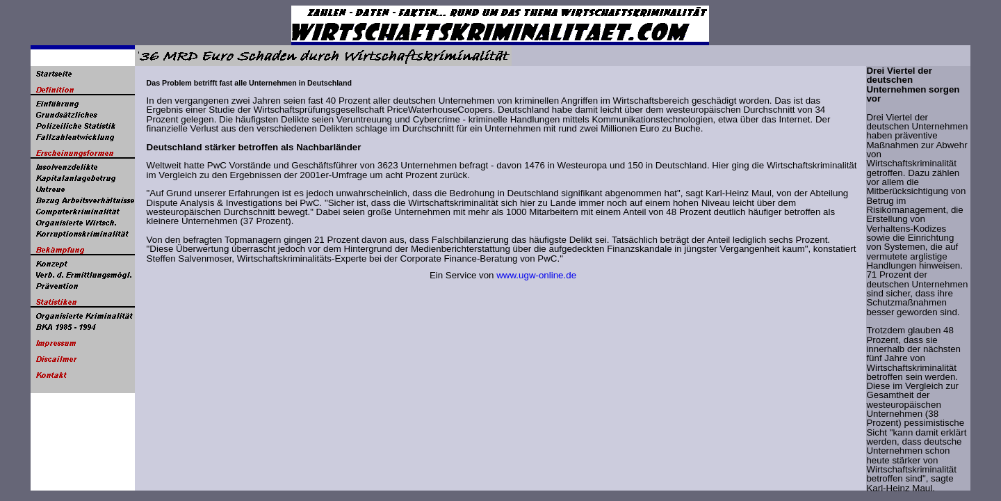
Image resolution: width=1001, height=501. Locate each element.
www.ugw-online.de (536, 275)
